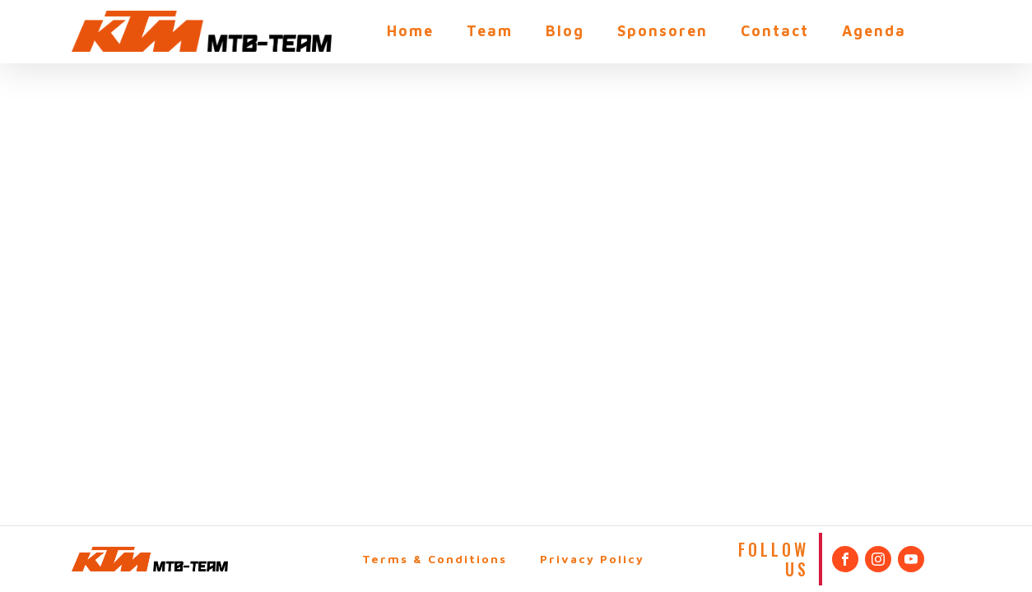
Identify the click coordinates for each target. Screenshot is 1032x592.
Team (490, 30)
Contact (775, 30)
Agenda (874, 30)
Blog (565, 30)
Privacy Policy (592, 559)
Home (410, 30)
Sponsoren (662, 30)
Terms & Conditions (434, 559)
